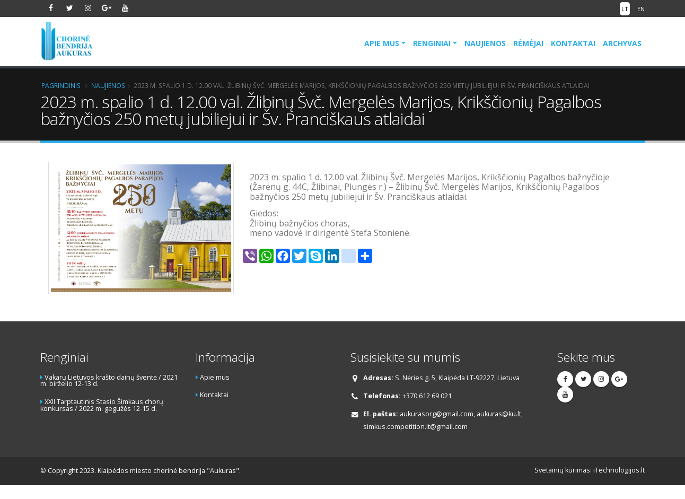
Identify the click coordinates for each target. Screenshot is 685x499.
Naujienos (485, 43)
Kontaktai (573, 43)
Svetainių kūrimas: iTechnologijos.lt (589, 470)
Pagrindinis (61, 85)
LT (624, 9)
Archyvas (622, 43)
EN (641, 9)
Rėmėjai (528, 43)
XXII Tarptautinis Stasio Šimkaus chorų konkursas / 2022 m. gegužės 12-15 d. (101, 405)
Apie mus (381, 43)
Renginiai (432, 43)
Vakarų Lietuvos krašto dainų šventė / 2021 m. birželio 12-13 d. (109, 381)
